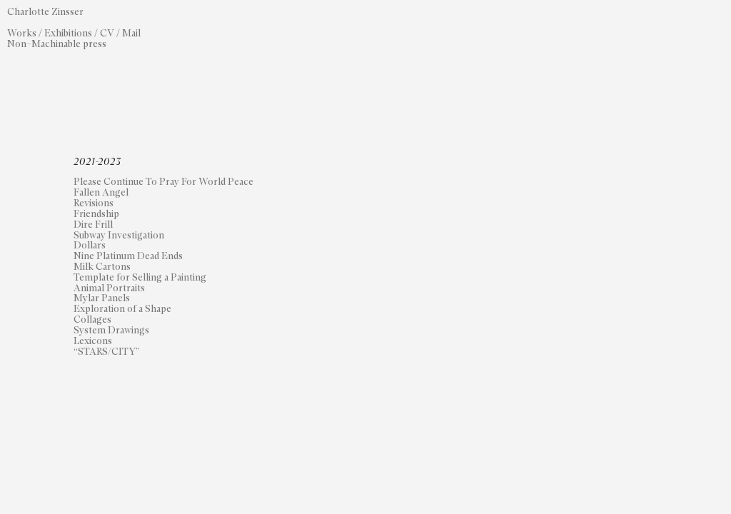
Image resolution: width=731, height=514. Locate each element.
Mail (131, 34)
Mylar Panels (102, 298)
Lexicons (93, 341)
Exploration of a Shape (122, 309)
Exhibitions (68, 34)
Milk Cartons (102, 267)
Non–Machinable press (56, 44)
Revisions (94, 203)
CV (107, 34)
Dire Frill (93, 225)
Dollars (90, 246)
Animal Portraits (109, 288)
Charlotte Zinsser (46, 12)
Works (21, 34)
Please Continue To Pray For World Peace (163, 182)
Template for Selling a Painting (140, 278)
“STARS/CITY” (107, 352)
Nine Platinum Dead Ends (128, 256)
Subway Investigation (119, 236)
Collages (92, 320)
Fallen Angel (101, 193)
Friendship (96, 214)
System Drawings (111, 331)
